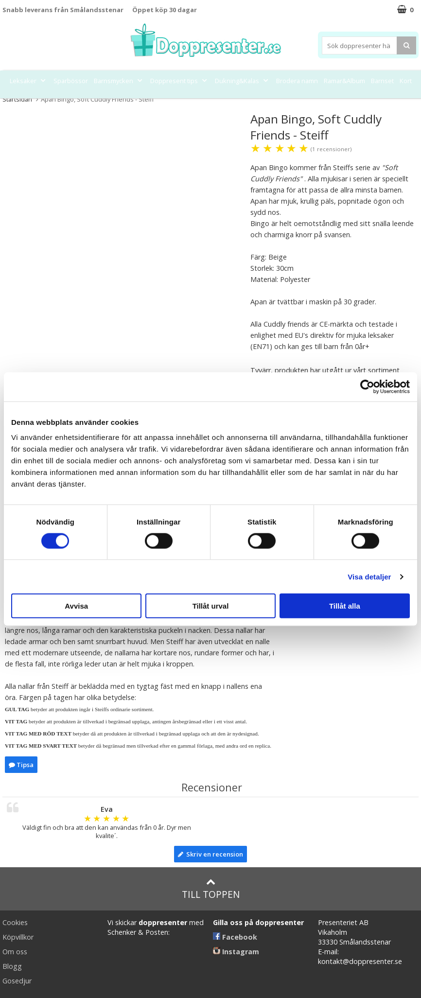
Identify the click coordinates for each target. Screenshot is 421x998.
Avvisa (76, 606)
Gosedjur (17, 980)
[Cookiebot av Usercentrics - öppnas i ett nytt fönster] (367, 386)
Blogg (12, 966)
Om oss (14, 951)
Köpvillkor (18, 937)
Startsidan (17, 99)
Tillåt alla (344, 606)
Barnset (382, 80)
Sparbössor (70, 80)
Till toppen (211, 889)
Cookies (15, 922)
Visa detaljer (369, 576)
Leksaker (29, 80)
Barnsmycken (119, 80)
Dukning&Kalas (242, 80)
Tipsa (21, 764)
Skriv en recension (210, 854)
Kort (406, 80)
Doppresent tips (179, 80)
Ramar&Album (344, 80)
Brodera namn (297, 80)
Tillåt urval (211, 606)
